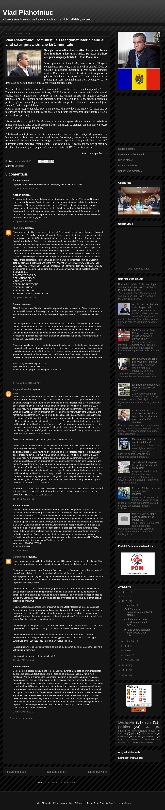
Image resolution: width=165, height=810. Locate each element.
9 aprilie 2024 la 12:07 (24, 711)
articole (122, 733)
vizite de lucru (148, 733)
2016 (125, 592)
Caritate (137, 736)
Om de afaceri (125, 160)
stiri (148, 722)
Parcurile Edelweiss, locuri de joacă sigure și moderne (146, 491)
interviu (134, 739)
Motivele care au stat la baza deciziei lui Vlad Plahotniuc (144, 517)
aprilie (128, 655)
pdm (133, 733)
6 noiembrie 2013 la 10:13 (25, 188)
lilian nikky (18, 228)
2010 (125, 674)
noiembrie (130, 605)
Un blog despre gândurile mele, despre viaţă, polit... (137, 632)
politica (124, 727)
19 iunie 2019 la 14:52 (24, 499)
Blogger (129, 803)
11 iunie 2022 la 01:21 (24, 550)
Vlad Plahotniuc (28, 12)
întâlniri (122, 730)
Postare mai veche (96, 771)
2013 (125, 601)
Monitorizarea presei (143, 730)
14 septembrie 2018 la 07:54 (27, 383)
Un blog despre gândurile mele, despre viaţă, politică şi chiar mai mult (145, 307)
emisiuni (142, 742)
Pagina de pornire (55, 771)
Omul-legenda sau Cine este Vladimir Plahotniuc (144, 360)
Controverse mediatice (130, 171)
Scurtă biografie (126, 148)
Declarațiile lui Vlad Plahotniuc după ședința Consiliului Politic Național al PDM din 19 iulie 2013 (137, 287)
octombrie (130, 641)
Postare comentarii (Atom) (63, 782)
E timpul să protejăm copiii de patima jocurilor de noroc (146, 387)
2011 (125, 670)
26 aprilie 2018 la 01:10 (24, 297)
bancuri (121, 739)
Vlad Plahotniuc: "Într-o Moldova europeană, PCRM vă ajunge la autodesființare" (144, 334)
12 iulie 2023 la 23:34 (23, 660)
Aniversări (123, 736)
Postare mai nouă (15, 771)
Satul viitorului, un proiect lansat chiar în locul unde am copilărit (145, 465)
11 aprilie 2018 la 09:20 (24, 221)
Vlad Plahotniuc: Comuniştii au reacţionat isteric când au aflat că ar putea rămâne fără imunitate (145, 416)
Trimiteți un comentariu (21, 718)
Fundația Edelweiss (128, 165)
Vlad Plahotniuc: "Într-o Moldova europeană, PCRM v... (136, 622)
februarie (130, 659)
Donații (147, 739)
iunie (127, 650)
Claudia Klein (20, 557)
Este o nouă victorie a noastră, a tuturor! (143, 440)
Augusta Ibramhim (22, 389)
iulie (127, 645)
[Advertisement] (56, 744)
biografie (132, 742)
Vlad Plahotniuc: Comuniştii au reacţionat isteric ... (138, 612)
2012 (125, 665)
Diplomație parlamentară (131, 154)
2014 (125, 596)
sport (151, 742)
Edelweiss (151, 736)
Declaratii (19, 166)
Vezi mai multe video (139, 268)
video (147, 727)
